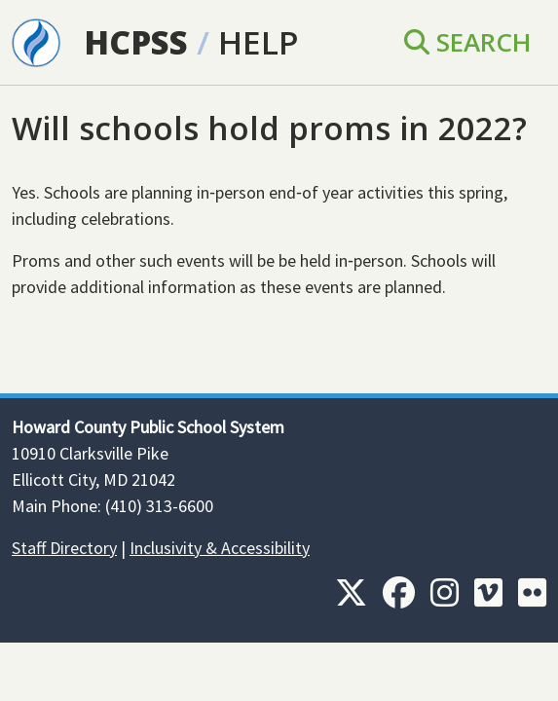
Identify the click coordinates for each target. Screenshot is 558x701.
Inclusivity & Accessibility (220, 547)
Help (258, 41)
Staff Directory (64, 547)
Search (467, 41)
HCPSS (136, 41)
